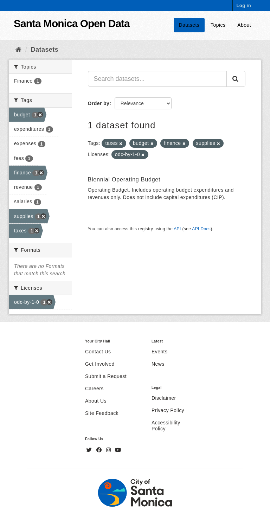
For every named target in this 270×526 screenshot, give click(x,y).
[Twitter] (90, 450)
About (244, 25)
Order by (99, 103)
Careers (94, 388)
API (177, 228)
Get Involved (100, 364)
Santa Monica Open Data (72, 23)
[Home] (18, 49)
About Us (96, 401)
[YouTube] (118, 450)
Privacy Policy (168, 410)
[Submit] (235, 79)
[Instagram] (109, 450)
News (158, 364)
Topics (218, 25)
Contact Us (98, 351)
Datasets (189, 25)
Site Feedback (101, 413)
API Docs (201, 228)
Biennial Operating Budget (124, 179)
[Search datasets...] (157, 79)
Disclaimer (164, 398)
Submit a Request (106, 376)
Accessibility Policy (166, 425)
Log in (243, 5)
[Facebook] (100, 450)
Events (159, 351)
